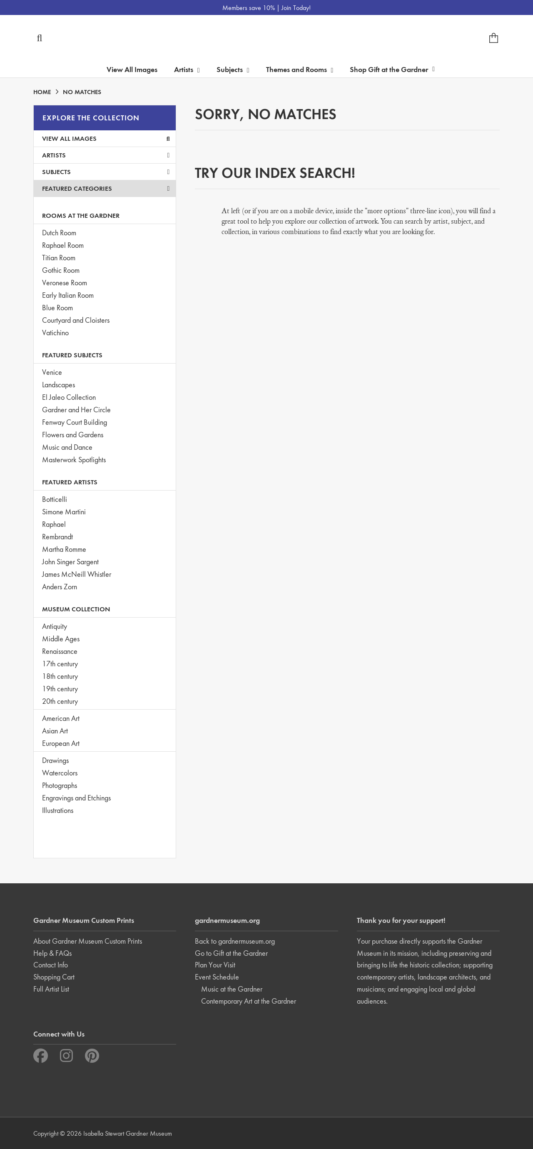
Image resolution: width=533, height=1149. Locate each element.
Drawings (55, 760)
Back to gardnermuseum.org (235, 941)
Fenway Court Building (74, 422)
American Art (61, 718)
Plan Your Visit (215, 965)
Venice (52, 372)
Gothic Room (61, 270)
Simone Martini (64, 511)
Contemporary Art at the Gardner (248, 1001)
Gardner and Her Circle (76, 409)
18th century (60, 676)
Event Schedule (217, 977)
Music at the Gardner (231, 989)
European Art (61, 743)
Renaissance (59, 651)
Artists (105, 155)
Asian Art (55, 730)
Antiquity (54, 626)
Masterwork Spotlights (74, 459)
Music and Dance (67, 447)
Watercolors (59, 773)
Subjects (105, 171)
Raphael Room (63, 245)
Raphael (54, 524)
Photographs (59, 785)
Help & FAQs (52, 953)
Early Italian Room (68, 295)
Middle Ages (61, 638)
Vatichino (55, 332)
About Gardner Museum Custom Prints (87, 941)
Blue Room (57, 307)
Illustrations (57, 810)
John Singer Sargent (70, 561)
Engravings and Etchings (76, 798)
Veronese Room (64, 282)
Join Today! (296, 7)
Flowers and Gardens (72, 434)
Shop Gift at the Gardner (392, 69)
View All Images (132, 69)
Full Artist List (51, 989)
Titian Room (58, 257)
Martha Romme (64, 549)
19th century (60, 688)
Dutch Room (59, 232)
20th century (60, 701)
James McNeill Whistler (76, 574)
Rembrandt (57, 536)
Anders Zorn (59, 586)
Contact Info (50, 965)
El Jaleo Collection (69, 397)
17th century (60, 663)
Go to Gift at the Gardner (231, 953)
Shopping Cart (54, 977)
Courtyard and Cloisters (76, 320)
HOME (42, 92)
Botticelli (54, 499)
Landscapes (58, 384)
